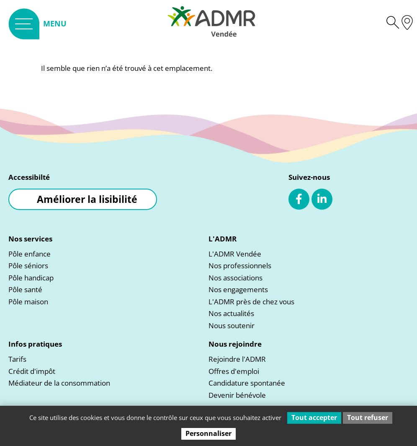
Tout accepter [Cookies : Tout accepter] (314, 417)
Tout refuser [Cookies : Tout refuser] (367, 417)
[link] (37, 23)
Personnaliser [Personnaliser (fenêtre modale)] (208, 433)
